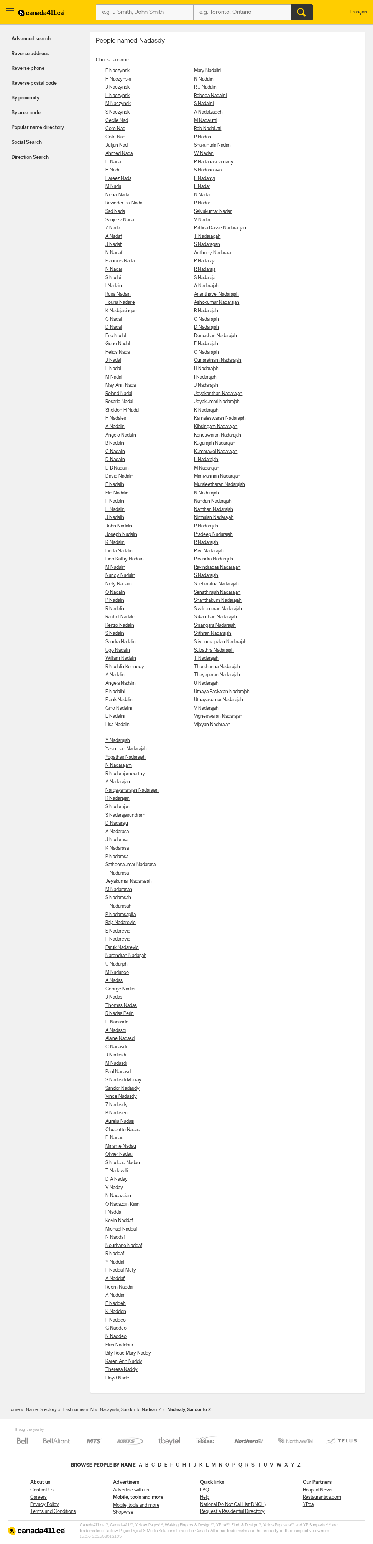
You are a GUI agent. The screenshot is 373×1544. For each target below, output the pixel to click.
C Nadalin (115, 451)
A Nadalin (115, 426)
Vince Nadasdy (121, 1096)
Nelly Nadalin (118, 584)
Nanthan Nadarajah (213, 509)
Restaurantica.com (322, 1497)
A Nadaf (113, 236)
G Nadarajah (206, 352)
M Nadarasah (118, 889)
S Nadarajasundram (125, 815)
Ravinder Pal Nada (123, 203)
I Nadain (113, 285)
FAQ (204, 1490)
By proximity (25, 98)
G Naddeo (116, 1328)
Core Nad (115, 128)
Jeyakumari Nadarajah (217, 401)
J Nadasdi (115, 1055)
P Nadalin (114, 600)
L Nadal (113, 368)
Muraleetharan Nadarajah (219, 484)
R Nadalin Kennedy (124, 666)
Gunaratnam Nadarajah (217, 360)
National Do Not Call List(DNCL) (233, 1504)
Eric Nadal (115, 335)
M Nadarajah (206, 468)
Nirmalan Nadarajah (213, 517)
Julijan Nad (116, 145)
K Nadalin (115, 542)
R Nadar (202, 203)
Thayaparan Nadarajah (217, 674)
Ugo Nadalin (117, 650)
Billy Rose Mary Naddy (128, 1353)
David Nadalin (119, 476)
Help (204, 1497)
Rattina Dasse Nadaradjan (220, 228)
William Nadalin (120, 658)
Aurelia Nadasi (119, 1121)
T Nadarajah (206, 658)
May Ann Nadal (120, 385)
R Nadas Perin (119, 1013)
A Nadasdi (115, 1030)
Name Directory (41, 1409)
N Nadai (113, 269)
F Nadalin (114, 501)
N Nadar (202, 195)
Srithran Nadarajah (212, 633)
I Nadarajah (205, 377)
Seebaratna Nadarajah (216, 584)
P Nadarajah (206, 526)
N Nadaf (113, 252)
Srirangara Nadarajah (215, 625)
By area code (26, 112)
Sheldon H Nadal (122, 410)
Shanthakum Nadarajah (218, 600)
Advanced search (31, 38)
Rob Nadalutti (207, 128)
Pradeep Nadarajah (213, 534)
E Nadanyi (204, 178)
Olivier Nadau (119, 1154)
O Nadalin (115, 592)
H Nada (112, 170)
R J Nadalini (205, 87)
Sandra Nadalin (120, 641)
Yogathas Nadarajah (125, 757)
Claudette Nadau (122, 1129)
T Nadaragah (207, 236)
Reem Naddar (119, 1287)
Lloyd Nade (117, 1378)
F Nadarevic (117, 939)
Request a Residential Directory (232, 1511)
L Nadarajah (206, 459)
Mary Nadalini (207, 70)
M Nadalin (115, 567)
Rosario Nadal (119, 401)
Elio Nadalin (116, 493)
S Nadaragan (207, 244)
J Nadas (113, 997)
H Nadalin (115, 509)
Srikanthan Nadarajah (215, 617)
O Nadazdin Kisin (122, 1204)
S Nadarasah (118, 897)
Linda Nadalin (119, 551)
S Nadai (113, 277)
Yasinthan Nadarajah (126, 748)
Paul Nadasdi (118, 1071)
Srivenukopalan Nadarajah (220, 641)
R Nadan (202, 137)
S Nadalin (114, 633)
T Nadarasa (117, 873)
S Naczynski (117, 112)
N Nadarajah (206, 493)
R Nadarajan (117, 798)
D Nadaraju (116, 823)
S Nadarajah (206, 575)
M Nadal (113, 377)
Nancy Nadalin (120, 575)
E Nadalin (114, 484)
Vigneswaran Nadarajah (218, 716)
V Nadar (202, 220)
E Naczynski (117, 70)
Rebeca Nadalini (210, 95)
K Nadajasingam (121, 310)
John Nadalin (118, 526)
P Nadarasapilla (120, 914)
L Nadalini (115, 716)
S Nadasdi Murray (123, 1080)
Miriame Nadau (120, 1146)
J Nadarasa (116, 839)
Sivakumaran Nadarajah (218, 608)
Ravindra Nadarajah (213, 559)
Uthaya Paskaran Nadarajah (222, 691)
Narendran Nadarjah (125, 955)
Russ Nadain (118, 294)
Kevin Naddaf (119, 1220)
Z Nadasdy (116, 1104)
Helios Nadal (117, 352)
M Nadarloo (117, 972)
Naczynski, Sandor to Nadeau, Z (130, 1409)
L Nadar (202, 186)
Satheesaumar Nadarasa (130, 864)
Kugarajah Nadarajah (214, 443)
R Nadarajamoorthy (125, 773)
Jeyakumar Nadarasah (128, 881)
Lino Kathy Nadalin (124, 559)
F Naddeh (115, 1303)
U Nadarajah (206, 683)
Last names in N (78, 1409)
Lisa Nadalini (117, 724)
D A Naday (116, 1179)
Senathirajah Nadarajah (217, 592)
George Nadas (120, 989)
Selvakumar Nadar (213, 211)
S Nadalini (204, 103)
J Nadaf (113, 244)
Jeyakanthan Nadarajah (218, 393)
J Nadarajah (206, 385)
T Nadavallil (116, 1170)
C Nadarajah (206, 319)
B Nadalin (114, 443)
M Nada (113, 186)
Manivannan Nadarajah (217, 476)
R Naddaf (114, 1253)
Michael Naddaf (121, 1229)
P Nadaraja (204, 261)
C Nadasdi (116, 1047)
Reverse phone (28, 68)
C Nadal (113, 319)
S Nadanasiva (208, 170)
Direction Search (30, 157)
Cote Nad (115, 137)
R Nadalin (114, 608)
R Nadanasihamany (213, 162)
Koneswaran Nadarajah (217, 435)
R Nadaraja (204, 269)
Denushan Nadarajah (215, 335)
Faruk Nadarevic (122, 947)
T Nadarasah (118, 906)
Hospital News (317, 1490)
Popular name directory (38, 127)
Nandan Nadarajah (213, 501)
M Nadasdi (116, 1063)
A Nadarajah (206, 285)
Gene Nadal (117, 343)
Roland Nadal (118, 393)
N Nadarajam (118, 765)
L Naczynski (117, 95)
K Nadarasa (117, 848)
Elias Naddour (119, 1345)
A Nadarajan (117, 781)
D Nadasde (116, 1022)
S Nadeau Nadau (122, 1162)
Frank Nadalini (119, 699)
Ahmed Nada (119, 153)
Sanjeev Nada (119, 220)
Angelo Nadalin (120, 435)
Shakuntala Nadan (212, 145)
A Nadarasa (117, 831)
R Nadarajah (206, 542)
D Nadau (114, 1137)
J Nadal (113, 360)
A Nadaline (116, 674)
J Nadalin (114, 517)
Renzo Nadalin (119, 625)
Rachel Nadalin (120, 617)
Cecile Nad (116, 120)
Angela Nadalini (120, 683)
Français (358, 12)
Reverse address (30, 53)
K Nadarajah (206, 410)
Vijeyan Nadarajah (212, 724)
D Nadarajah (206, 327)
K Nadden (115, 1311)
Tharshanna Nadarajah (217, 666)
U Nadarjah (116, 964)
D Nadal (113, 327)
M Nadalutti (205, 120)
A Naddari (115, 1295)
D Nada (113, 162)
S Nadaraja (204, 277)
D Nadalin (115, 459)
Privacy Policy (44, 1504)
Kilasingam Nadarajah (215, 426)
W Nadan (204, 153)
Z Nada (112, 228)
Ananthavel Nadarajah (216, 294)
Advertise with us (131, 1490)
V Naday (114, 1187)
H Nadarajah (206, 368)
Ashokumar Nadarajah (216, 302)
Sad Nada (115, 211)
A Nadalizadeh (208, 112)
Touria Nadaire (120, 302)
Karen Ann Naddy (123, 1361)
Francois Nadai (120, 261)
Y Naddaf (115, 1262)
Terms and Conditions (53, 1511)
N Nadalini (204, 79)
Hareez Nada (118, 178)
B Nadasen (116, 1113)
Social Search (27, 142)
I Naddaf (114, 1212)
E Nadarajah (206, 343)
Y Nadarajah (117, 740)
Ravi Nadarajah (209, 551)
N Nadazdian (118, 1195)
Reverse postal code (34, 83)
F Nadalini (115, 691)
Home (14, 1409)
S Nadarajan (117, 806)
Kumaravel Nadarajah (215, 451)
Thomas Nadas (121, 1005)
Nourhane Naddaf (123, 1245)
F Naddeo (115, 1320)
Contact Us (42, 1490)
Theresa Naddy (121, 1369)
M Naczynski (118, 103)
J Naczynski (117, 87)
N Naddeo (116, 1336)
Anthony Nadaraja (212, 252)
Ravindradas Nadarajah (217, 567)
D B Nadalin (117, 468)
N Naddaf (115, 1237)
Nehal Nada (117, 195)
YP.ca (308, 1504)
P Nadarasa (116, 856)
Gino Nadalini (118, 708)
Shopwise (123, 1512)
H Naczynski (118, 79)
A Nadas (114, 980)
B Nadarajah (206, 310)
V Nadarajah (206, 708)
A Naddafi (115, 1278)
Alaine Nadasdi (120, 1038)
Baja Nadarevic (120, 922)
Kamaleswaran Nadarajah (220, 418)
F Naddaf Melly (120, 1270)
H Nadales (115, 418)
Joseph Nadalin (121, 534)
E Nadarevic (117, 931)
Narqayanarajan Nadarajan (132, 790)
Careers (38, 1497)
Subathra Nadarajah (214, 650)
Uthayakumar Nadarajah (218, 699)
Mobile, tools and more (136, 1505)
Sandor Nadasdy (122, 1088)
